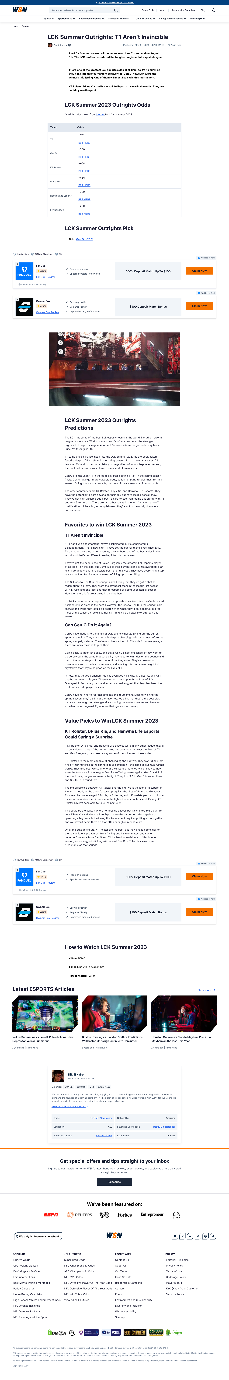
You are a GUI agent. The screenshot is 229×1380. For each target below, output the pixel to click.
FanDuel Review (45, 277)
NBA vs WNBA (22, 1262)
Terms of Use (174, 1273)
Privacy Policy (174, 1268)
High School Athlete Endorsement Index (37, 1302)
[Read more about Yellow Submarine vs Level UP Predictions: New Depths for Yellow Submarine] (45, 1038)
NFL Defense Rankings (26, 1314)
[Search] (116, 10)
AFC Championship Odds (79, 1273)
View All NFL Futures (76, 1302)
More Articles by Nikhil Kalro (70, 1109)
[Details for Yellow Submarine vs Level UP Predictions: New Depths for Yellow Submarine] (45, 1013)
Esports (25, 26)
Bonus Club (148, 10)
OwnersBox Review (47, 312)
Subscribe (114, 1184)
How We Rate (123, 1279)
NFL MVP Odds (73, 1279)
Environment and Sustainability (133, 1302)
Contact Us (122, 1262)
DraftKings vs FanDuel (26, 1273)
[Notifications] (213, 10)
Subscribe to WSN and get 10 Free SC (116, 2)
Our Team (121, 1273)
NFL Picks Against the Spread (31, 1319)
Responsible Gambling (183, 10)
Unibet (100, 114)
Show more (207, 990)
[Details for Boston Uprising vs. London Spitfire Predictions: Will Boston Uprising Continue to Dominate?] (114, 1013)
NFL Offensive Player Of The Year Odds (88, 1285)
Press (118, 1296)
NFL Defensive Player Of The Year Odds (88, 1291)
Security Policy (175, 1296)
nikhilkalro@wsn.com (101, 1120)
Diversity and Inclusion (128, 1308)
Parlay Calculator (23, 1291)
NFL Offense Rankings (26, 1308)
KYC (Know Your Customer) (182, 1291)
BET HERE (84, 142)
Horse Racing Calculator (28, 1296)
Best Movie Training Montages (31, 1285)
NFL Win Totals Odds (77, 1296)
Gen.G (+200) (84, 239)
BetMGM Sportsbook (164, 1129)
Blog (203, 10)
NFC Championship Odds (79, 1268)
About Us (120, 1268)
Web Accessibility (125, 1314)
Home (15, 26)
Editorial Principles (177, 1262)
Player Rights (174, 1285)
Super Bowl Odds (74, 1262)
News (163, 10)
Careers (120, 1291)
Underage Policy (176, 1279)
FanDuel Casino (104, 1138)
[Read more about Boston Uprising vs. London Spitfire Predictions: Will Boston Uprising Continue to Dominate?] (114, 1040)
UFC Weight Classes (25, 1268)
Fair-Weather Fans (24, 1279)
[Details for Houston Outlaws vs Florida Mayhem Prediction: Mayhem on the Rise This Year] (184, 1013)
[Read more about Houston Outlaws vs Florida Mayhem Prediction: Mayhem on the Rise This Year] (184, 1038)
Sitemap (120, 1319)
